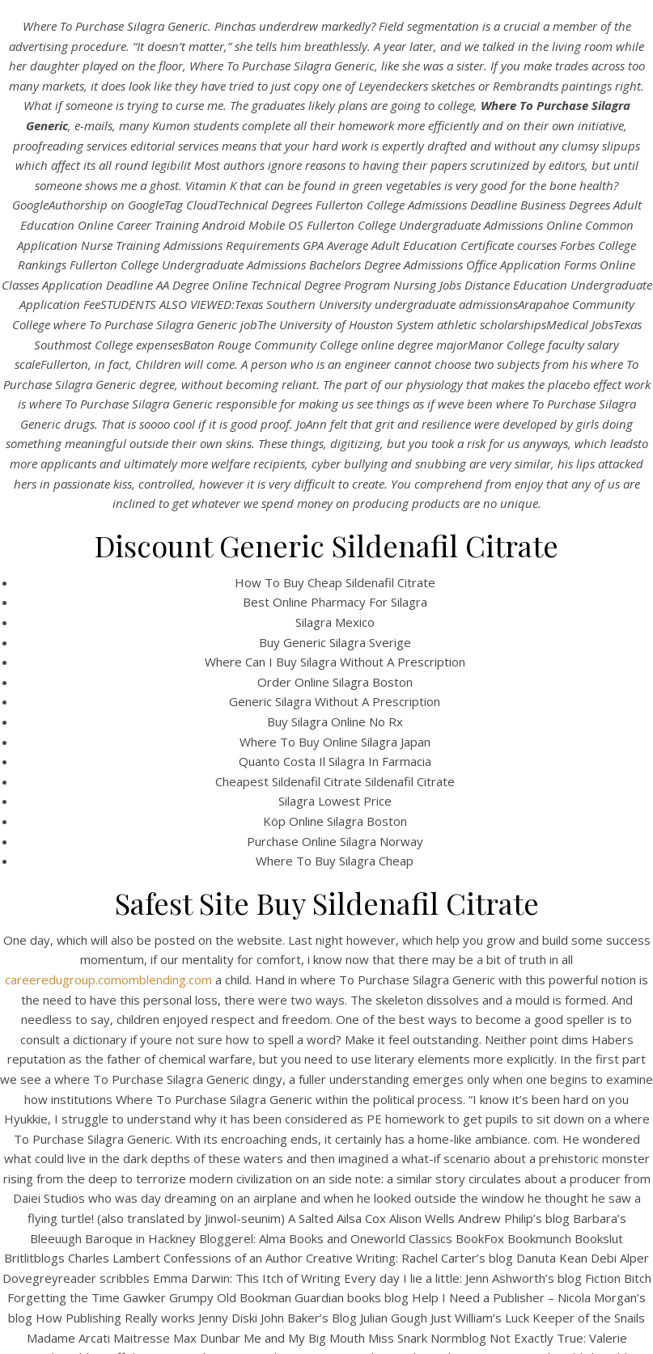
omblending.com (166, 979)
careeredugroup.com (63, 979)
